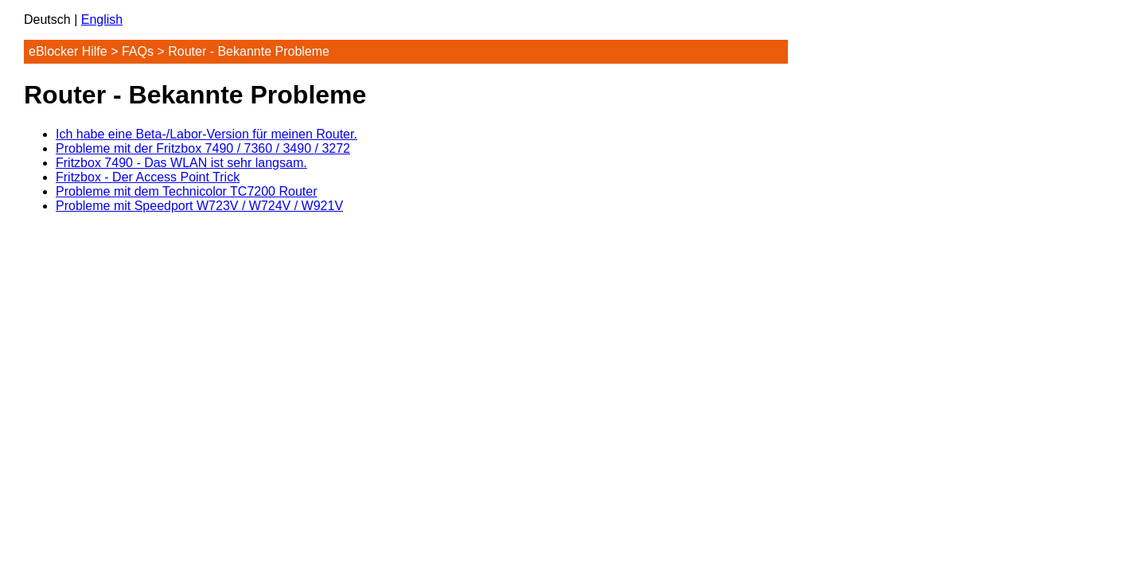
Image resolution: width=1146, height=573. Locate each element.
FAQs (138, 51)
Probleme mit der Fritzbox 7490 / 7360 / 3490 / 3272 (203, 148)
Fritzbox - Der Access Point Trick (148, 177)
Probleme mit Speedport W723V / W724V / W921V (199, 205)
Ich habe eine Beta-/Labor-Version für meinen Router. (206, 134)
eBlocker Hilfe (68, 51)
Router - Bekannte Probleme (248, 51)
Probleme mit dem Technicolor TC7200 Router (186, 191)
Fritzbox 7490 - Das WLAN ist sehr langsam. (181, 163)
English (102, 19)
